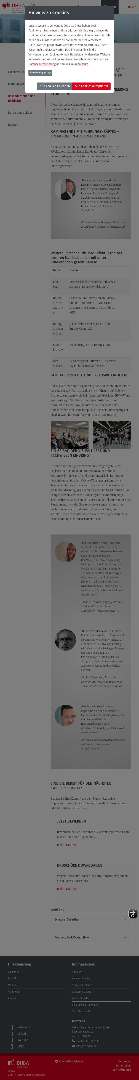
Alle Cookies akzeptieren (91, 86)
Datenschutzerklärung (42, 64)
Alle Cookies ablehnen (55, 86)
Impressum (81, 64)
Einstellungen (38, 72)
